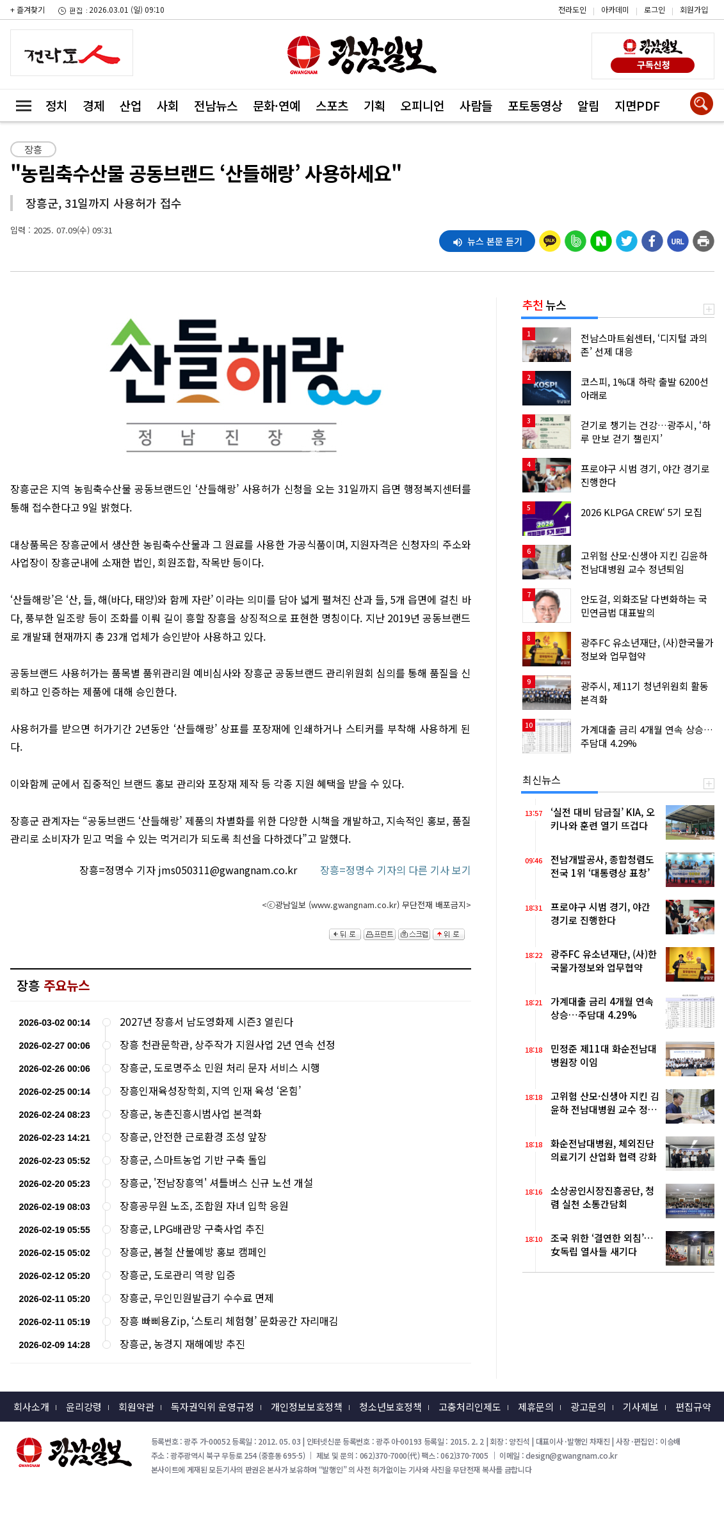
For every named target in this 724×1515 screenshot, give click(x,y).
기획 (374, 105)
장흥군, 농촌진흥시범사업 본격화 (191, 1113)
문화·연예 (276, 105)
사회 (168, 105)
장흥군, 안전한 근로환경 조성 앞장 (193, 1136)
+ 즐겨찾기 (27, 9)
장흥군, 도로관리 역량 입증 (178, 1275)
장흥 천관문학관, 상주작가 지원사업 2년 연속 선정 (227, 1044)
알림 (588, 105)
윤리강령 (84, 1406)
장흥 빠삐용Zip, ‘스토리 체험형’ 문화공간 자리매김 (229, 1321)
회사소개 (31, 1406)
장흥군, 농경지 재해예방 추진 (182, 1344)
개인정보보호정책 (306, 1406)
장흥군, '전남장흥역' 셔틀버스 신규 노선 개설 (216, 1182)
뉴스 (544, 304)
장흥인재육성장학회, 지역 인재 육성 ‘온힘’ (210, 1090)
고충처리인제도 (469, 1406)
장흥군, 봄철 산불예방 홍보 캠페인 (193, 1252)
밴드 (615, 35)
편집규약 (693, 1406)
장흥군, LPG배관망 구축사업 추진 (192, 1229)
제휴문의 (536, 1406)
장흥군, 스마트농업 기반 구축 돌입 (193, 1159)
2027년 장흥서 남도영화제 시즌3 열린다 (206, 1021)
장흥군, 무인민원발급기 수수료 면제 (197, 1298)
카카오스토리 (615, 16)
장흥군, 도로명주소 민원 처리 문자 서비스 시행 (220, 1067)
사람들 (476, 105)
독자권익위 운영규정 (212, 1406)
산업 (130, 105)
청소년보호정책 (390, 1406)
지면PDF (637, 105)
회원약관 (136, 1406)
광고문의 (588, 1406)
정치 (56, 105)
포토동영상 (535, 105)
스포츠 (332, 105)
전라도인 (572, 9)
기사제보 (641, 1406)
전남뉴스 (215, 105)
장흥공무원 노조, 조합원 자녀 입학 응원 (204, 1206)
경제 (93, 105)
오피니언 (422, 105)
